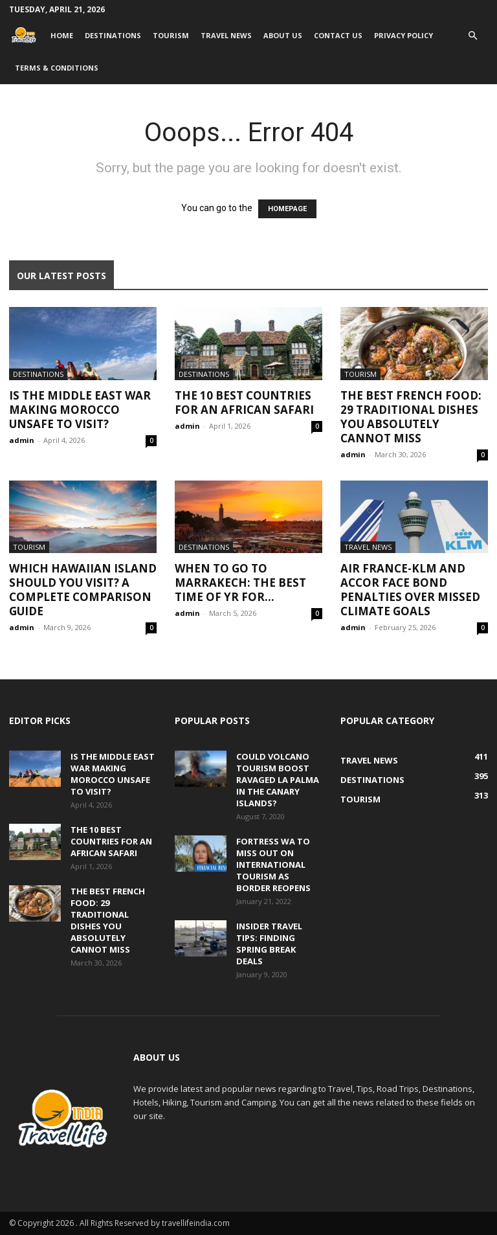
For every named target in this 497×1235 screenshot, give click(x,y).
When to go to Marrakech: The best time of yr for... (240, 582)
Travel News (226, 35)
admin (21, 440)
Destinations (113, 35)
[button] (472, 36)
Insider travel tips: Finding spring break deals (269, 943)
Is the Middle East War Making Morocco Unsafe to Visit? (80, 409)
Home (61, 35)
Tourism (171, 35)
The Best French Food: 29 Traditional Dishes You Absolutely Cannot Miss (410, 417)
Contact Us (338, 35)
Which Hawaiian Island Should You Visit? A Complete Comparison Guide (83, 589)
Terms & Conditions (56, 68)
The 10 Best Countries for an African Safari (244, 402)
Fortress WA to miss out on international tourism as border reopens (273, 864)
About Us (282, 35)
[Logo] (27, 35)
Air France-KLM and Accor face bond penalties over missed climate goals (410, 589)
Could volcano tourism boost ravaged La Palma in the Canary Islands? (277, 780)
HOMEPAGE (287, 209)
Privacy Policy (403, 35)
